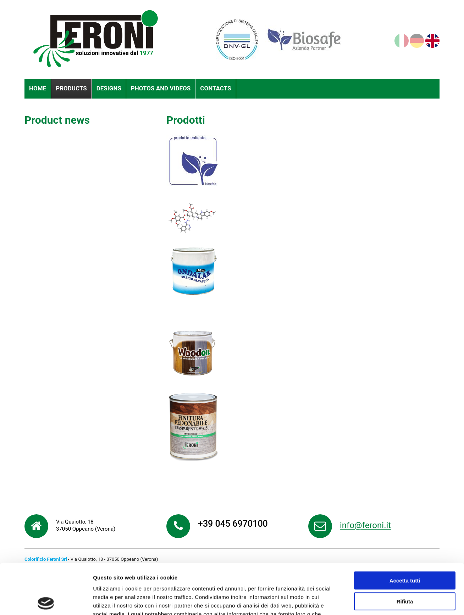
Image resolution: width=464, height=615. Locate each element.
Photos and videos (160, 88)
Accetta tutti (405, 530)
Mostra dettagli (373, 601)
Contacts (215, 88)
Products (71, 88)
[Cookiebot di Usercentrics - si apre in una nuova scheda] (46, 601)
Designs (108, 88)
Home (37, 88)
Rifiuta (405, 551)
